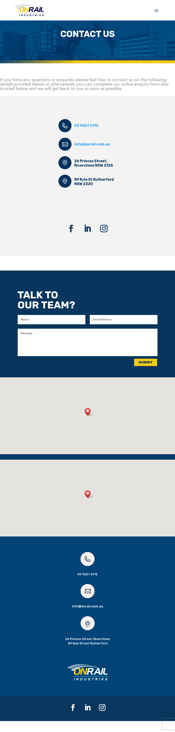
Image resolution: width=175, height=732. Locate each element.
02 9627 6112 (86, 136)
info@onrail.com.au (92, 155)
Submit (146, 373)
